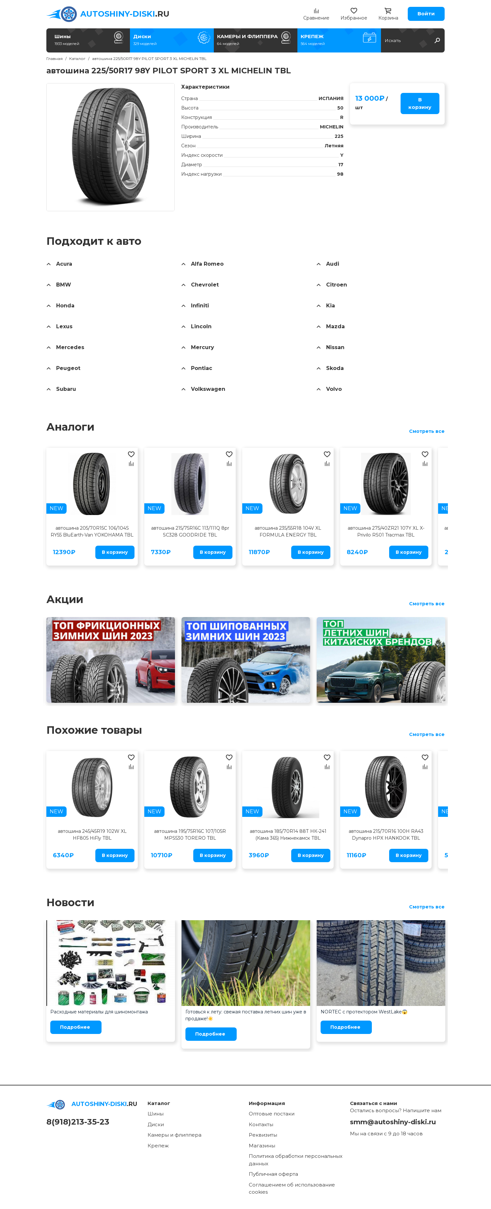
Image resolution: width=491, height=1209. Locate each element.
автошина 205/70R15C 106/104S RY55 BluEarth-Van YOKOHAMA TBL (92, 531)
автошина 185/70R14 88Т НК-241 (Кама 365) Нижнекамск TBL (288, 834)
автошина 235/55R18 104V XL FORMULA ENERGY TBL (288, 531)
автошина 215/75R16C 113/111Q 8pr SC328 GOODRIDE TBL (190, 531)
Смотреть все (427, 431)
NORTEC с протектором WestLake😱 (364, 1012)
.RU (124, 14)
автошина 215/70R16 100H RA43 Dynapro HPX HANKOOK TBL (386, 834)
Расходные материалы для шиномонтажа (99, 1012)
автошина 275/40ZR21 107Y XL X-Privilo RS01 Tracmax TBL (386, 531)
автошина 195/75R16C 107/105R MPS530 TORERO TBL (190, 834)
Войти (426, 13)
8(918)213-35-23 (77, 1122)
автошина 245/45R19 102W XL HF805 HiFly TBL (92, 834)
